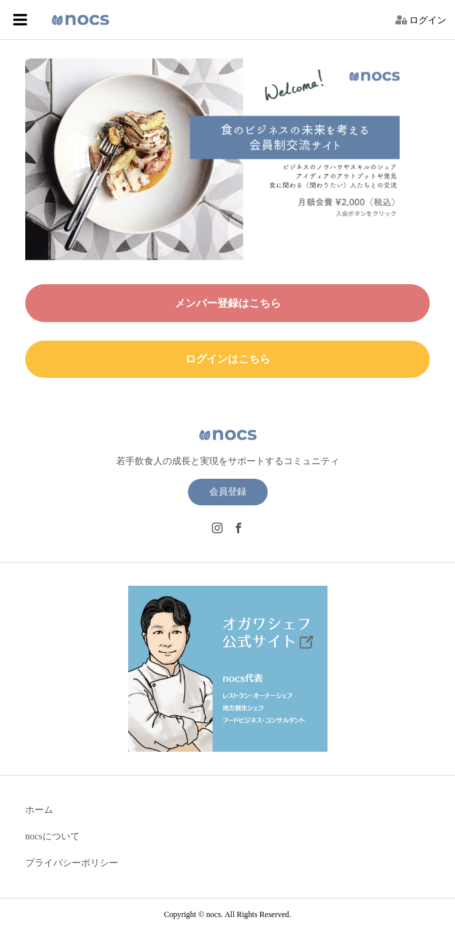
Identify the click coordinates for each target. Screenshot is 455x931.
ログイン (427, 20)
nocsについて (52, 836)
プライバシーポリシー (71, 863)
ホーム (39, 810)
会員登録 (227, 492)
